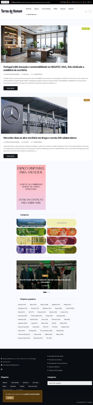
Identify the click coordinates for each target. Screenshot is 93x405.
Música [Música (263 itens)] (44, 323)
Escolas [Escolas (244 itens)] (64, 311)
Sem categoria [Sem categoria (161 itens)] (32, 386)
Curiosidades (62, 223)
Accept (10, 397)
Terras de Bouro (46, 9)
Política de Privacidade (55, 370)
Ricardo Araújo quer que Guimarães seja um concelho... (36, 2)
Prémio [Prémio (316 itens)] (36, 326)
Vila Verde (28, 9)
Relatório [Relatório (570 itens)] (65, 326)
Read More (10, 88)
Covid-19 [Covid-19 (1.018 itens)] (70, 308)
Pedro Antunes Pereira (12, 74)
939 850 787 (5, 362)
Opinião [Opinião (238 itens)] (22, 386)
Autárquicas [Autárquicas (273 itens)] (22, 308)
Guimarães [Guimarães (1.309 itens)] (22, 323)
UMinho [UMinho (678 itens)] (48, 334)
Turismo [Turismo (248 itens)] (37, 334)
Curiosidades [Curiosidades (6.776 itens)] (15, 382)
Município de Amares (55, 360)
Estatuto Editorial (54, 367)
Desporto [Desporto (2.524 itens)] (26, 382)
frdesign (89, 402)
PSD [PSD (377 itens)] (45, 326)
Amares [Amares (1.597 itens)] (5, 382)
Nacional (63, 9)
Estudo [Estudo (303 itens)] (49, 315)
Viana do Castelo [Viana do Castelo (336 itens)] (24, 337)
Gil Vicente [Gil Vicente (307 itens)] (56, 319)
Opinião (62, 240)
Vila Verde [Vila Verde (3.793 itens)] (38, 337)
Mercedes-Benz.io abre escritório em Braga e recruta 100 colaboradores (40, 137)
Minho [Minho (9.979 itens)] (4, 386)
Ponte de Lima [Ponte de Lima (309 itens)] (23, 326)
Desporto (71, 9)
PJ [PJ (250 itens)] (54, 323)
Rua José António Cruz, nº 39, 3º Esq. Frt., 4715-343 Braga (18, 358)
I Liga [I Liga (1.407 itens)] (34, 323)
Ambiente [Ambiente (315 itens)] (56, 304)
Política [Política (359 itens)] (63, 323)
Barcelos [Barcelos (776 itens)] (35, 308)
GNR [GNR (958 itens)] (67, 319)
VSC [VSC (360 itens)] (49, 337)
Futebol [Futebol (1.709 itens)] (34, 319)
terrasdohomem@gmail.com (10, 365)
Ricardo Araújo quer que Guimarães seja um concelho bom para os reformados (45, 280)
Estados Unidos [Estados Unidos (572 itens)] (36, 315)
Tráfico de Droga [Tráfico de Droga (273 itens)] (24, 334)
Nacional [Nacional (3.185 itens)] (13, 386)
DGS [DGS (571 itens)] (31, 311)
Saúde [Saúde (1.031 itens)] (21, 330)
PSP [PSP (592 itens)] (54, 326)
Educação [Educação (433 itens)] (42, 311)
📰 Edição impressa (31, 14)
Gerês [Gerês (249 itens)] (44, 319)
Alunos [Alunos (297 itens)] (33, 304)
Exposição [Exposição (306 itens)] (61, 315)
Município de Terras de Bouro (58, 363)
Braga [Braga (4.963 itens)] (58, 308)
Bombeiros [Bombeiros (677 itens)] (47, 308)
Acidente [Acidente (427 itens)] (22, 304)
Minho (55, 9)
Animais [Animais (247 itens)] (67, 304)
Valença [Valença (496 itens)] (59, 334)
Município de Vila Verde (56, 356)
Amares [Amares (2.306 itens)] (44, 304)
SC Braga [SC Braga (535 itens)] (32, 330)
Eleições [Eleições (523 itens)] (53, 311)
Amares (37, 9)
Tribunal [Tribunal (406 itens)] (60, 330)
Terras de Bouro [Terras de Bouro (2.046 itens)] (46, 330)
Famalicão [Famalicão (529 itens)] (22, 319)
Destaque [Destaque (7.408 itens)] (35, 382)
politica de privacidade (32, 394)
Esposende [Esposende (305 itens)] (22, 315)
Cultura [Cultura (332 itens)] (21, 311)
